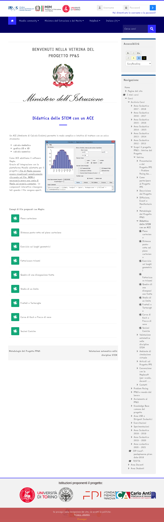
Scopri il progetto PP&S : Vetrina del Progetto (143, 150)
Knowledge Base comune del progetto (141, 409)
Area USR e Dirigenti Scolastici (143, 417)
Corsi (130, 98)
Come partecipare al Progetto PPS (145, 182)
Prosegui (82, 519)
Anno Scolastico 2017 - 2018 (141, 107)
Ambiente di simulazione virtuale (145, 354)
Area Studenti (137, 468)
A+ (138, 52)
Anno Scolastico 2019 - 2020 (141, 438)
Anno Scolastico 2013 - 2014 (141, 135)
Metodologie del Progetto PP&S (24, 351)
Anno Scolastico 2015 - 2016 (141, 121)
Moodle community (30, 20)
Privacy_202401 (82, 514)
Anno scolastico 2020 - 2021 (141, 445)
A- (128, 52)
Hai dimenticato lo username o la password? (134, 12)
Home (127, 87)
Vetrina (140, 157)
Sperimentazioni (141, 426)
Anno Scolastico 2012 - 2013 (141, 141)
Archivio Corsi (138, 102)
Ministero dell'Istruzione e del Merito (65, 20)
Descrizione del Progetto (145, 192)
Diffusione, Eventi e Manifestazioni (145, 202)
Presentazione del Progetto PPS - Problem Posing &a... (145, 167)
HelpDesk (95, 20)
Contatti (143, 384)
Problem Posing (141, 388)
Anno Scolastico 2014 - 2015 (141, 128)
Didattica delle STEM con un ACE (63, 118)
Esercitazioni (140, 422)
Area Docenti (137, 464)
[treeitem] (138, 278)
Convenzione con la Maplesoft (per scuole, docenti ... (145, 374)
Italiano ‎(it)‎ (113, 20)
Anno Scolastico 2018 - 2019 (141, 431)
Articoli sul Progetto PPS (145, 363)
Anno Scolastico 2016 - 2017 (141, 114)
